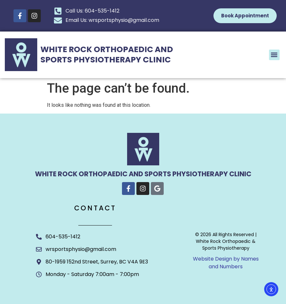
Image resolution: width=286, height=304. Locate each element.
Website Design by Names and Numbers (226, 262)
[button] (274, 55)
